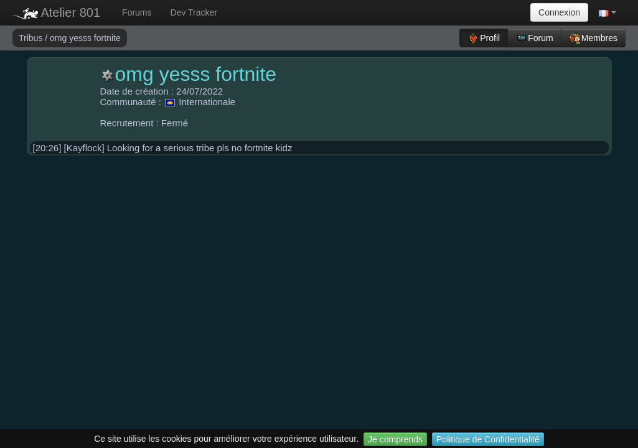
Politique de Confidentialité (488, 439)
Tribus (32, 38)
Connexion (559, 12)
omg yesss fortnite (85, 38)
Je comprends (395, 439)
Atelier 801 (56, 12)
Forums (136, 12)
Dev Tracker (194, 12)
